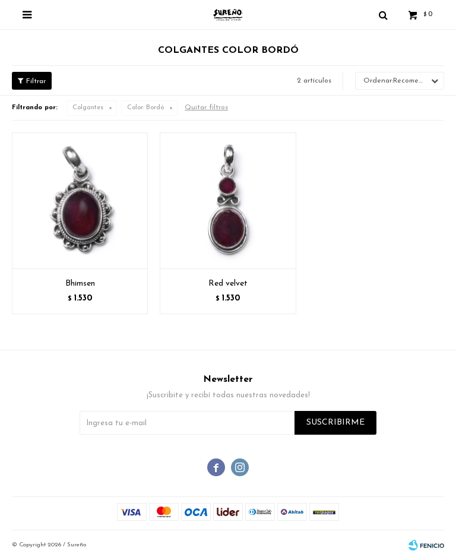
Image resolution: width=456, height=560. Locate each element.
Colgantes (87, 108)
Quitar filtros (206, 107)
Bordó (145, 108)
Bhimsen (80, 283)
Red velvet (228, 283)
